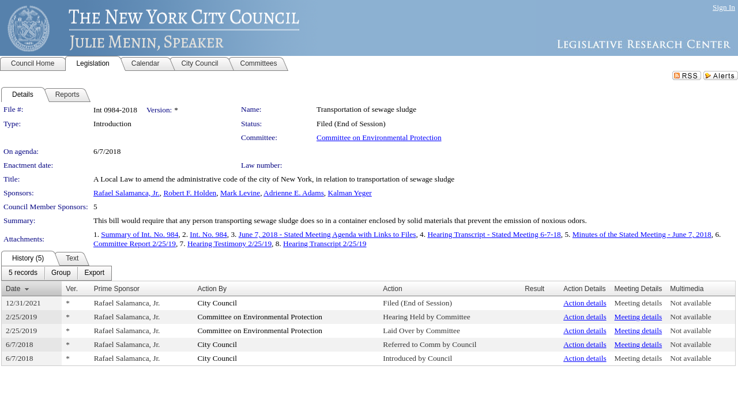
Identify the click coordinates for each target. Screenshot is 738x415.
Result (534, 289)
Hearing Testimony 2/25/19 (229, 243)
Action (392, 289)
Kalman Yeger (350, 192)
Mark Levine (240, 192)
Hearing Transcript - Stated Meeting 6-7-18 (493, 234)
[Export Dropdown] (94, 273)
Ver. (72, 289)
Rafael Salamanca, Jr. (126, 192)
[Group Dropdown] (60, 273)
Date (13, 289)
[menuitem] (23, 273)
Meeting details (638, 303)
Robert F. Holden (189, 192)
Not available (690, 303)
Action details (584, 303)
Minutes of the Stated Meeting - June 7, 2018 (642, 234)
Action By (212, 289)
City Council (217, 303)
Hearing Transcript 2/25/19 (324, 243)
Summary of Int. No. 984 (139, 234)
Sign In (724, 7)
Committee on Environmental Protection (379, 137)
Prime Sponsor (117, 289)
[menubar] (56, 273)
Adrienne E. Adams (293, 192)
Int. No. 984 (208, 234)
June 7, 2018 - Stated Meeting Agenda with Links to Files (327, 234)
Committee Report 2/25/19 (134, 243)
